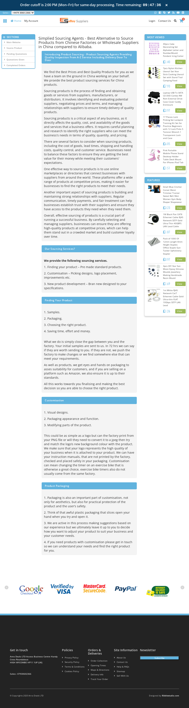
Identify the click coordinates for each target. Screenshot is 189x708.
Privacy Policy (69, 657)
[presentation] (6, 587)
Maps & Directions (97, 670)
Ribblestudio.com (170, 695)
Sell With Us (120, 676)
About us (119, 657)
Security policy (69, 662)
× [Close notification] (166, 5)
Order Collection (96, 660)
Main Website (12, 42)
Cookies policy (69, 671)
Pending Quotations (15, 53)
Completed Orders (14, 65)
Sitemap (119, 671)
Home (16, 21)
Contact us (120, 662)
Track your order (97, 679)
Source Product (13, 47)
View (179, 61)
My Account (31, 21)
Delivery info (95, 674)
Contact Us (164, 21)
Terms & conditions (72, 666)
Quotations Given (14, 59)
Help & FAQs (121, 666)
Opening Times (96, 665)
